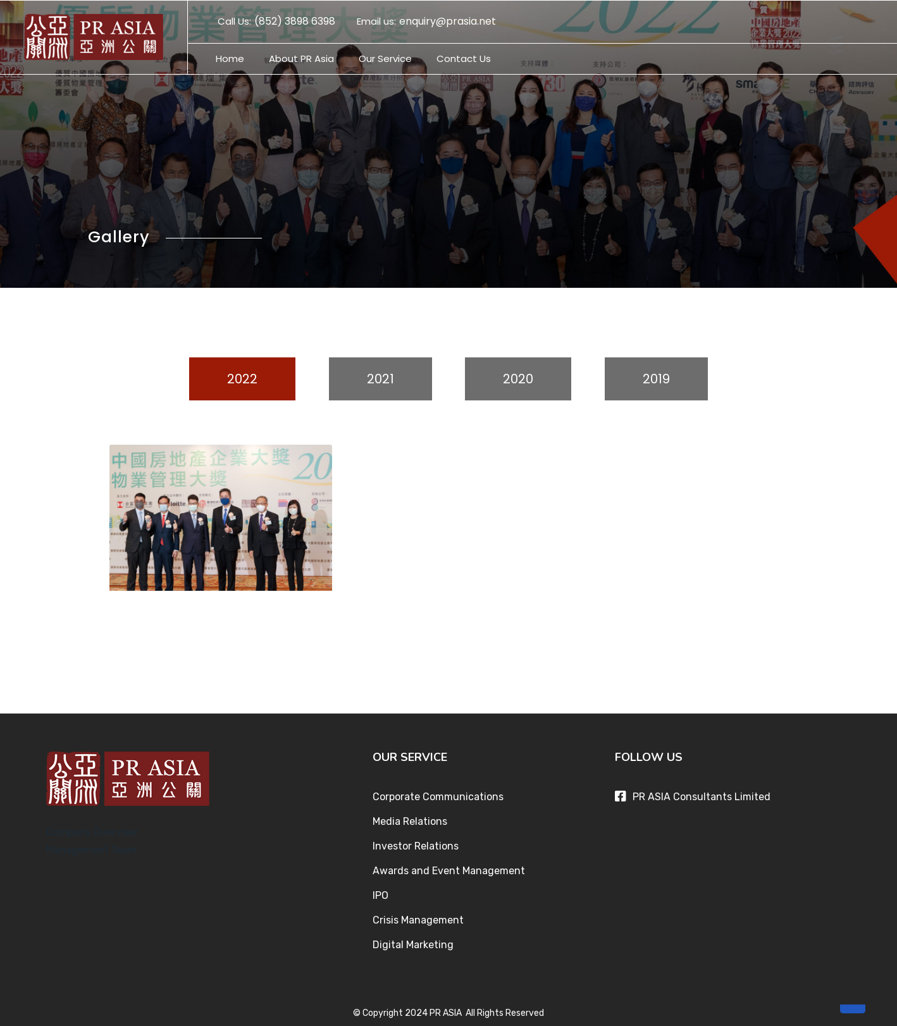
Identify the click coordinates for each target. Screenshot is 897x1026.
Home (230, 58)
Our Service (385, 58)
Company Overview (92, 830)
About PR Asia (301, 58)
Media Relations (410, 819)
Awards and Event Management (449, 868)
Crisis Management (418, 918)
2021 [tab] (380, 379)
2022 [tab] (242, 379)
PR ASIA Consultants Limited (701, 794)
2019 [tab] (656, 379)
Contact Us (463, 58)
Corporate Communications (438, 794)
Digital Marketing (413, 942)
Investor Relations (416, 843)
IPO (380, 893)
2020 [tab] (518, 379)
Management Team (91, 847)
